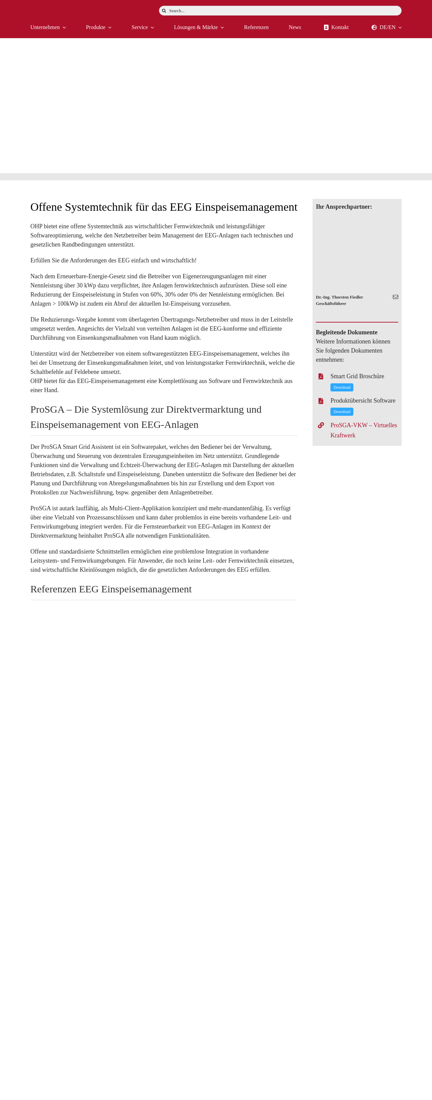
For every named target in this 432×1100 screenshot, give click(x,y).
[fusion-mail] (395, 297)
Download (341, 387)
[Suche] (164, 11)
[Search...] (280, 11)
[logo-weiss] (50, 8)
